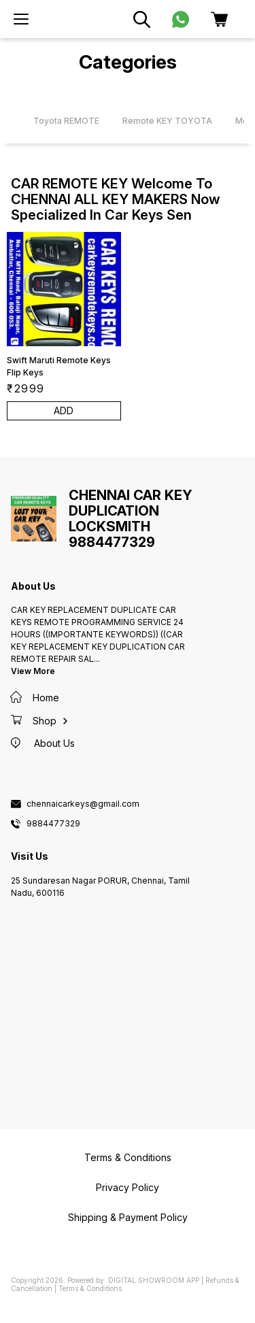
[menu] (21, 19)
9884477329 (53, 823)
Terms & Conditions (90, 1288)
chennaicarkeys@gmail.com (83, 804)
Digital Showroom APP (153, 1280)
